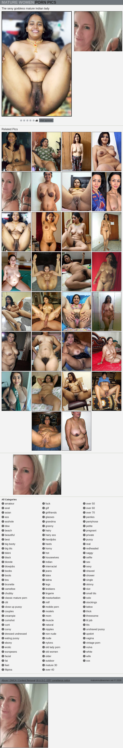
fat (5, 660)
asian (6, 512)
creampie (8, 615)
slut (86, 589)
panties (88, 517)
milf (45, 602)
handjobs (49, 539)
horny (47, 548)
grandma (49, 521)
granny (47, 526)
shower (88, 575)
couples (8, 611)
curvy (6, 629)
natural (47, 624)
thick (87, 611)
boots (6, 575)
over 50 (89, 503)
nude (46, 638)
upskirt (88, 633)
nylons (47, 642)
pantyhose (90, 521)
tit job (87, 620)
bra (5, 580)
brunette (8, 584)
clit (5, 602)
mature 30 (49, 665)
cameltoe (8, 589)
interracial (49, 566)
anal (6, 508)
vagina (88, 638)
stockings (90, 602)
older (46, 656)
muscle (48, 620)
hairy (46, 530)
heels (47, 544)
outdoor (48, 660)
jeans (47, 571)
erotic (6, 647)
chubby (7, 593)
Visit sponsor (46, 120)
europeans (9, 651)
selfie (87, 557)
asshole (8, 521)
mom (46, 615)
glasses (48, 517)
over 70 (89, 512)
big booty (8, 544)
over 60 (89, 508)
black (6, 557)
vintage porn (91, 642)
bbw (6, 526)
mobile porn (50, 606)
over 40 (48, 669)
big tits (7, 548)
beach (7, 530)
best (6, 539)
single (88, 580)
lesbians (48, 589)
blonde (7, 562)
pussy (88, 539)
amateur (8, 503)
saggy (88, 553)
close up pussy (12, 606)
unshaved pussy (94, 629)
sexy (87, 566)
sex (86, 562)
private (88, 535)
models (48, 611)
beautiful (8, 535)
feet (5, 665)
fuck (46, 503)
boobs (7, 571)
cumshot (8, 620)
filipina (7, 669)
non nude (49, 633)
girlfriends (49, 512)
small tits (89, 593)
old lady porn (51, 647)
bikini (6, 553)
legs (46, 584)
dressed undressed (14, 633)
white (87, 651)
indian (47, 562)
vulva (87, 647)
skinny (88, 584)
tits (86, 624)
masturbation (51, 598)
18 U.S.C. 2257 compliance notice (53, 680)
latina (47, 580)
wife (87, 656)
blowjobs (8, 566)
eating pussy (10, 638)
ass (5, 517)
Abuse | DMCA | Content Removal (18, 680)
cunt (6, 624)
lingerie (48, 593)
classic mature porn (14, 598)
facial (6, 656)
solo (87, 598)
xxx (86, 660)
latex (46, 575)
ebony (7, 642)
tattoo (88, 606)
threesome (90, 615)
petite (88, 526)
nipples (48, 629)
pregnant (89, 530)
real (86, 544)
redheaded (90, 548)
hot (45, 553)
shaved (88, 571)
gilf (45, 508)
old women (50, 651)
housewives (50, 557)
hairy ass (49, 535)
